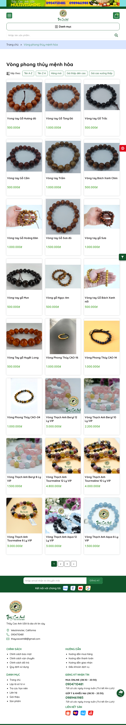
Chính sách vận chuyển (22, 658)
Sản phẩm (15, 701)
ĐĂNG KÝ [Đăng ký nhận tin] (94, 580)
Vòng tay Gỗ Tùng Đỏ (59, 118)
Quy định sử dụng (19, 666)
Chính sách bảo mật (21, 654)
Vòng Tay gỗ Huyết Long (23, 357)
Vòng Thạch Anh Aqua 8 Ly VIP (101, 538)
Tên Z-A (42, 73)
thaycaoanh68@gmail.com (25, 638)
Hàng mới (56, 73)
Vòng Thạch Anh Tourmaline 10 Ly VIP (98, 478)
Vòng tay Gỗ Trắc (96, 118)
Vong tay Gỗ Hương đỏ (21, 118)
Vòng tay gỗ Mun (18, 297)
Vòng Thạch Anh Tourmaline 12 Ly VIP (59, 478)
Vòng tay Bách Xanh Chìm (101, 178)
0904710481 (17, 634)
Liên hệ (13, 692)
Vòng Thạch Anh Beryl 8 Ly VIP (24, 478)
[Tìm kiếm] (116, 35)
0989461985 (74, 697)
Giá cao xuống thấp (101, 73)
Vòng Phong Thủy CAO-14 (101, 357)
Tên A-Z (28, 73)
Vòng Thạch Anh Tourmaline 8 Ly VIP (19, 538)
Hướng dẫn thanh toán (81, 658)
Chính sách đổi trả (19, 662)
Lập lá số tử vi (17, 684)
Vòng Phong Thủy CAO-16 (62, 357)
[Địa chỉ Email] (63, 580)
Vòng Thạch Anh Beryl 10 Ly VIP (100, 419)
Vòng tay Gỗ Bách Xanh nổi (100, 299)
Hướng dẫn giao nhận (80, 662)
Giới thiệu (15, 696)
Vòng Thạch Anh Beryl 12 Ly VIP (61, 419)
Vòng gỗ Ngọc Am (57, 297)
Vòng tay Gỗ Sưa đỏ (59, 238)
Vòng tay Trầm (55, 178)
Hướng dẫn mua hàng (81, 654)
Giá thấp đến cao (76, 73)
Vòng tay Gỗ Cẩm (18, 178)
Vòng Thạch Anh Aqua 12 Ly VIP (61, 538)
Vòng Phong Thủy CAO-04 (23, 417)
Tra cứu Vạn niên (19, 688)
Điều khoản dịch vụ (79, 666)
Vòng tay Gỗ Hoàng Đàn (22, 238)
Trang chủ (15, 679)
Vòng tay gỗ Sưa (95, 238)
